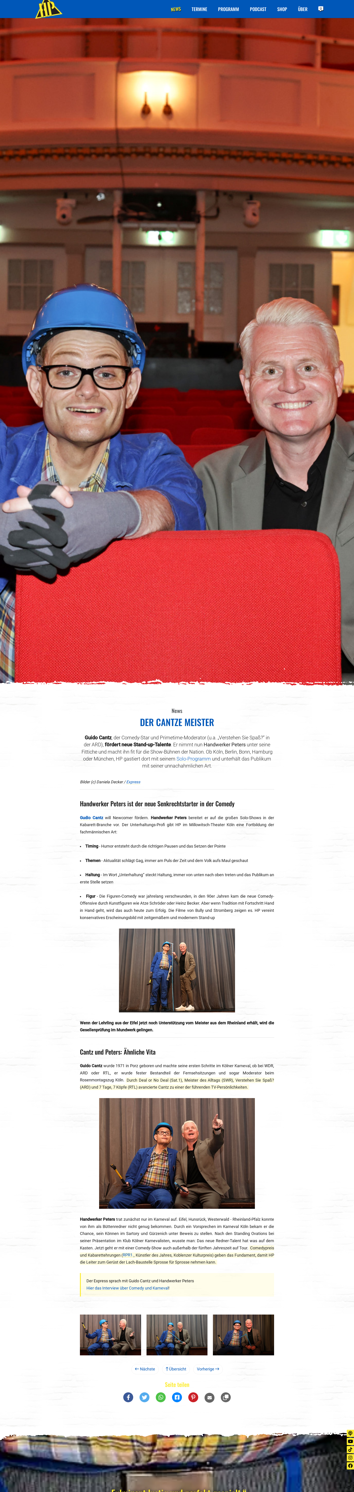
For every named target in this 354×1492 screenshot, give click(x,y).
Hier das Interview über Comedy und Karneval (127, 1288)
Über (302, 9)
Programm (228, 9)
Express (133, 782)
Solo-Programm (194, 759)
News (176, 9)
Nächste (145, 1369)
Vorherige (208, 1369)
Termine (199, 9)
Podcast (258, 9)
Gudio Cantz (91, 818)
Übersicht (176, 1369)
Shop (282, 9)
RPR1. (128, 1255)
